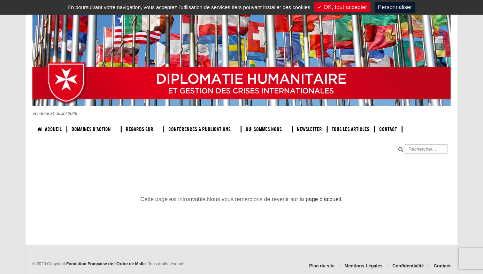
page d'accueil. (324, 199)
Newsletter (309, 129)
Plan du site (322, 265)
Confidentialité (408, 265)
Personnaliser (395, 7)
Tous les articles (350, 129)
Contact (388, 129)
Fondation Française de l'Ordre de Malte (106, 263)
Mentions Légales (364, 265)
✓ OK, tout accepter (342, 7)
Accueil (49, 129)
